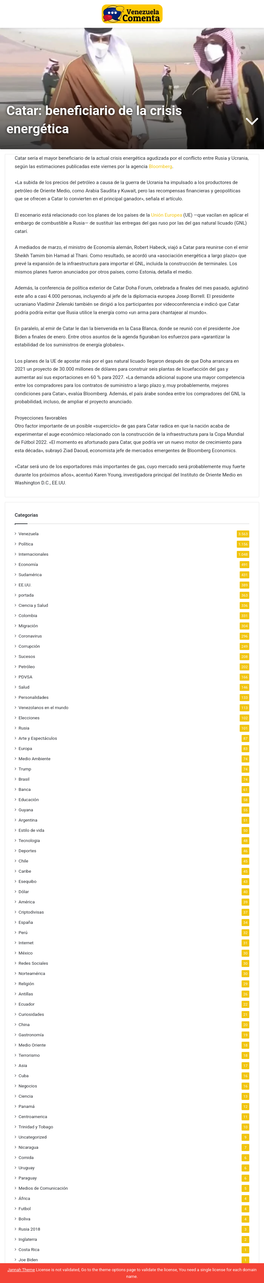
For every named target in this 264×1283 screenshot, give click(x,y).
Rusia (24, 727)
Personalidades (34, 697)
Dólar (24, 891)
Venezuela (29, 533)
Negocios (28, 1085)
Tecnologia (29, 840)
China (24, 1024)
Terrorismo (29, 1055)
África (24, 1198)
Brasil (24, 779)
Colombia (28, 615)
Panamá (27, 1106)
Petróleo (27, 666)
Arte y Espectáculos (38, 738)
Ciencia (26, 1096)
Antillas (26, 993)
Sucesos (27, 656)
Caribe (25, 871)
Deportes (27, 850)
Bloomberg (160, 166)
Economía (28, 564)
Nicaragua (28, 1147)
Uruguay (27, 1167)
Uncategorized (33, 1137)
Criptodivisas (31, 912)
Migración (28, 625)
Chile (23, 860)
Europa (25, 748)
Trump (25, 768)
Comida (26, 1157)
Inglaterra (28, 1239)
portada (26, 595)
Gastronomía (31, 1034)
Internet (26, 942)
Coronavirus (30, 635)
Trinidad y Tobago (36, 1126)
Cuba (23, 1075)
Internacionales (33, 554)
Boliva (24, 1218)
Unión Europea (166, 215)
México (26, 952)
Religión (26, 983)
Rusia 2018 (29, 1229)
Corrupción (29, 646)
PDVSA (25, 676)
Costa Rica (29, 1249)
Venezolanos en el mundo (43, 707)
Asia (23, 1065)
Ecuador (27, 1004)
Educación (29, 799)
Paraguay (28, 1177)
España (26, 922)
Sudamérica (30, 574)
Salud (24, 687)
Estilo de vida (31, 830)
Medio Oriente (32, 1044)
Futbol (25, 1208)
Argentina (28, 820)
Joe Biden (28, 1259)
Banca (25, 789)
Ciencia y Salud (33, 605)
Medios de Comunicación (43, 1188)
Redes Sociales (33, 963)
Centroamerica (33, 1116)
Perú (23, 932)
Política (26, 543)
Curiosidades (31, 1014)
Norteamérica (32, 973)
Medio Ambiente (35, 758)
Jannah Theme (21, 1269)
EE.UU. (25, 584)
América (27, 901)
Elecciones (29, 717)
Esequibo (27, 881)
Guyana (26, 809)
